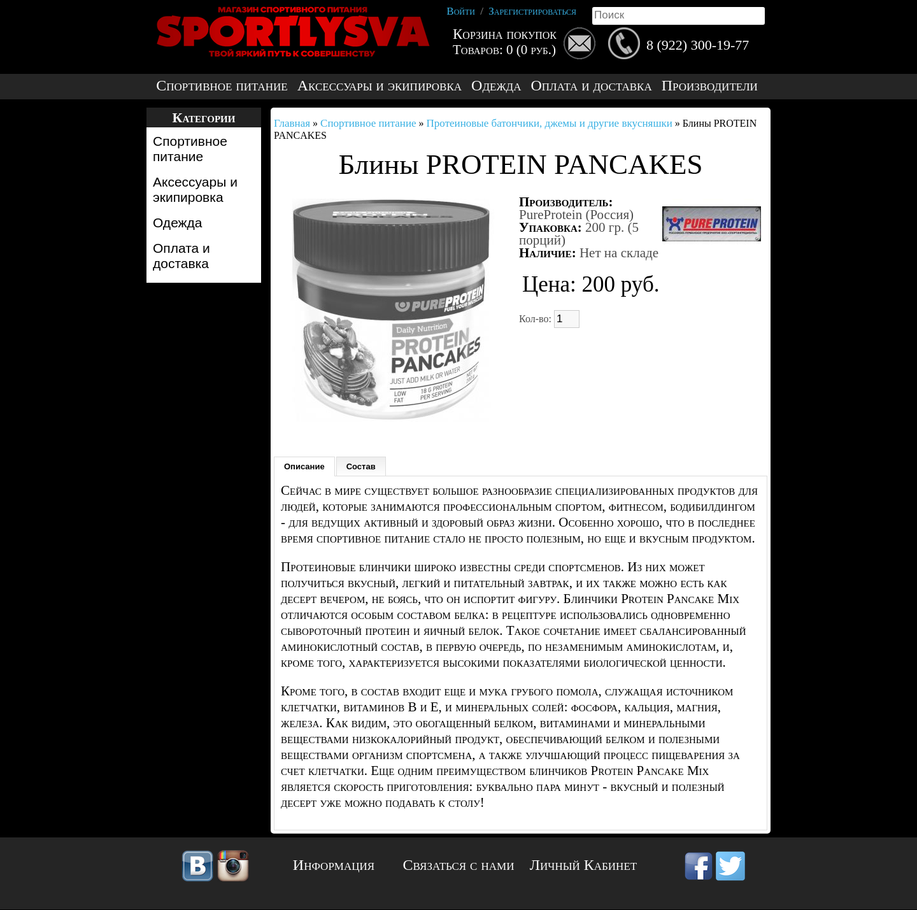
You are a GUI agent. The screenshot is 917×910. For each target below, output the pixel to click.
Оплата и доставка (590, 86)
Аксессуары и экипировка (379, 86)
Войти (460, 11)
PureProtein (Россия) (576, 214)
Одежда (496, 86)
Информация (333, 865)
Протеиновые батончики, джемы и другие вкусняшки (549, 123)
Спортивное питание (221, 86)
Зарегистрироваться (532, 11)
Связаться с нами (459, 865)
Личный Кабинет (583, 865)
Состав (361, 466)
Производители (710, 86)
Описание (304, 466)
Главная (292, 123)
